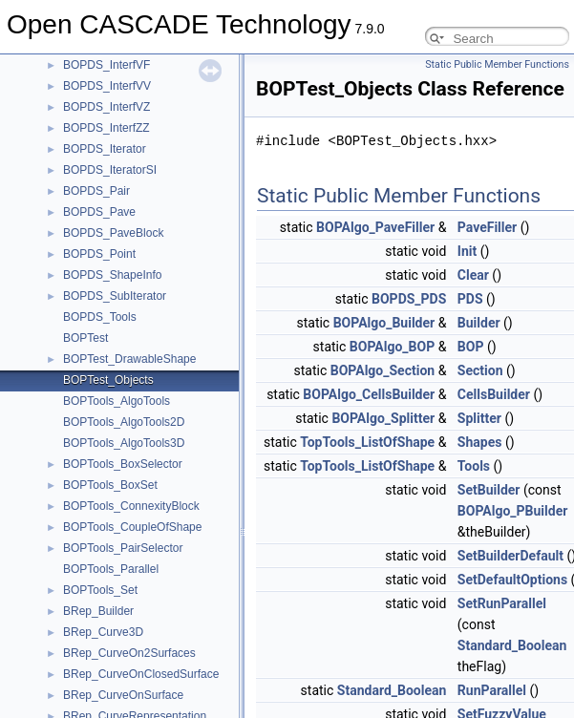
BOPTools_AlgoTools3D (123, 443)
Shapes (479, 442)
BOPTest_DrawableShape (129, 359)
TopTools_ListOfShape (367, 442)
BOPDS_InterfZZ (106, 128)
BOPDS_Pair (96, 191)
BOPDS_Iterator (104, 149)
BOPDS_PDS (409, 298)
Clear (473, 275)
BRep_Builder (98, 611)
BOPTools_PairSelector (122, 548)
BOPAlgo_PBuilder (512, 510)
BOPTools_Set (100, 590)
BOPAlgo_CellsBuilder (369, 394)
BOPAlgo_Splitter (383, 418)
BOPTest (85, 338)
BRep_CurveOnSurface (123, 695)
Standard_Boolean (512, 645)
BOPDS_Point (99, 254)
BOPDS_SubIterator (114, 296)
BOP (470, 346)
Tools (473, 466)
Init (467, 251)
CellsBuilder (493, 394)
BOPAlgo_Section (382, 370)
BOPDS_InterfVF (106, 65)
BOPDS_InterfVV (107, 86)
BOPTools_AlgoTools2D (123, 422)
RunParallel (491, 690)
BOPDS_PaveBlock (113, 233)
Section (480, 370)
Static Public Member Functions (497, 64)
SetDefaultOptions (512, 579)
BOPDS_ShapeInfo (112, 275)
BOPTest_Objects (108, 380)
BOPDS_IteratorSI (110, 170)
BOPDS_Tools (100, 317)
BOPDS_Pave (99, 212)
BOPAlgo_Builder (384, 322)
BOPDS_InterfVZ (106, 107)
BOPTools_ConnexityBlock (131, 506)
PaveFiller (487, 227)
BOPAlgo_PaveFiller (375, 227)
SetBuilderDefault (510, 555)
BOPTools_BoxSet (110, 485)
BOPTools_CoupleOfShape (132, 527)
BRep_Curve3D (103, 632)
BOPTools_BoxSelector (122, 464)
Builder (478, 322)
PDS (470, 298)
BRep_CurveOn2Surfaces (129, 653)
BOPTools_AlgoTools (116, 401)
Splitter (479, 418)
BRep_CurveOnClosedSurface (141, 674)
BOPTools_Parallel (111, 569)
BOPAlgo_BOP (392, 346)
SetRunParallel (501, 603)
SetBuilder (489, 489)
